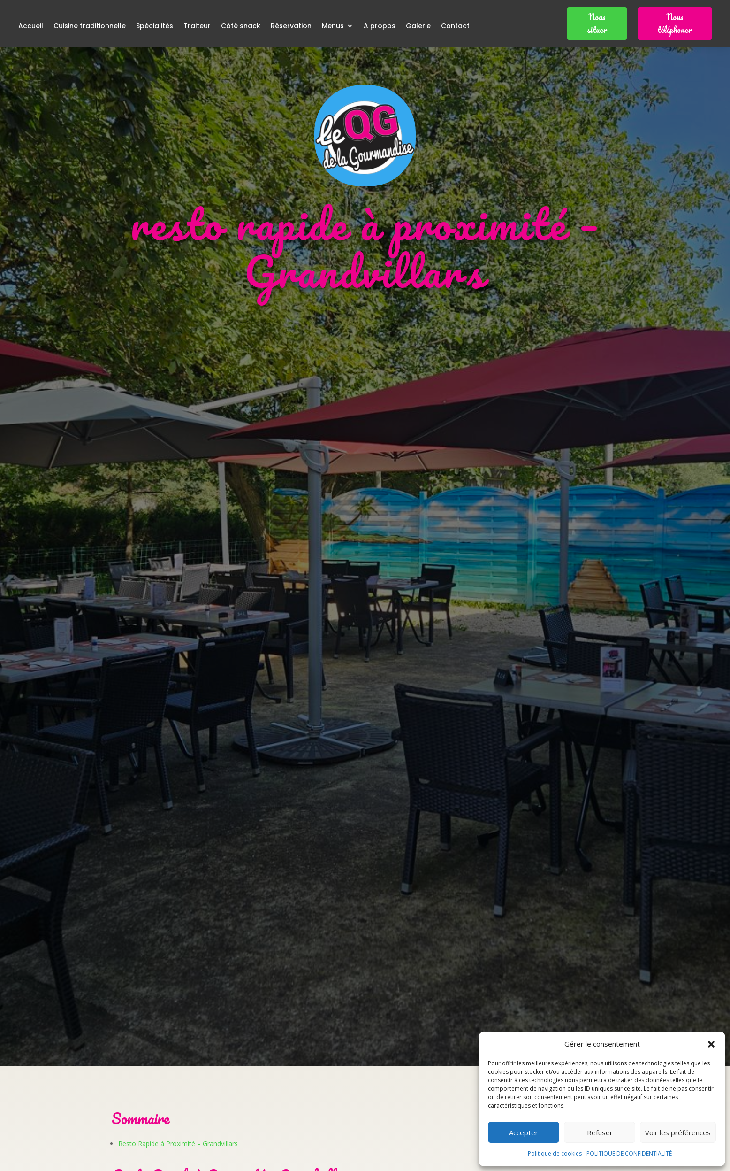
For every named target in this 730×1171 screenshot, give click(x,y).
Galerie (418, 27)
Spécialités (154, 27)
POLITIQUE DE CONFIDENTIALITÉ (629, 1153)
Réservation (291, 27)
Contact (455, 27)
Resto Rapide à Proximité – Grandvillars (178, 1143)
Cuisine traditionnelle (89, 27)
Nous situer (597, 23)
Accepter (523, 1132)
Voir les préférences (678, 1132)
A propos (379, 27)
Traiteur (197, 27)
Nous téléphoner (674, 23)
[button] (711, 1044)
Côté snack (240, 27)
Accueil (30, 27)
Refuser (600, 1132)
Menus (333, 27)
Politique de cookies (555, 1153)
